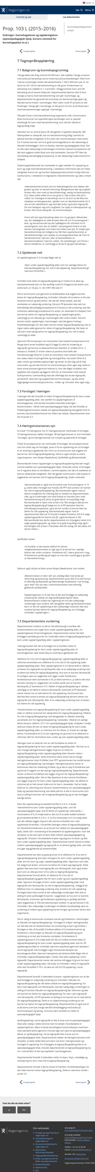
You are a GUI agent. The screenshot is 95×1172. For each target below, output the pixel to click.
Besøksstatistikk (42, 1164)
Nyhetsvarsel (41, 1167)
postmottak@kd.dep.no (81, 1149)
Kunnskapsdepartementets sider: (79, 1130)
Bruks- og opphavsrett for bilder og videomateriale (46, 1160)
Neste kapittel (81, 51)
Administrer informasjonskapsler (44, 1151)
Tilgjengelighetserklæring (46, 1155)
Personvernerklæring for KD (77, 1158)
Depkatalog (81, 1154)
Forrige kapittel (29, 51)
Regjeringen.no (18, 10)
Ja (9, 1109)
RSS (37, 1170)
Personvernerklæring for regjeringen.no (46, 1145)
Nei (24, 1109)
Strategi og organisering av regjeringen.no (47, 1134)
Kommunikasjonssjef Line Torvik (78, 1137)
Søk (77, 10)
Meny (88, 10)
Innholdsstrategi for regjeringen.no (44, 1139)
